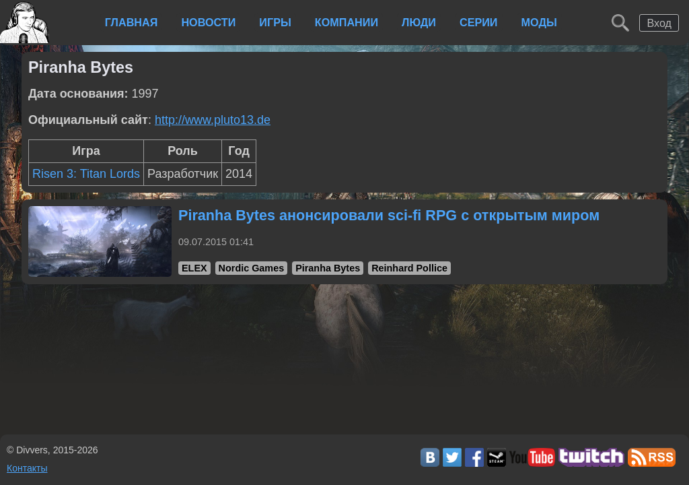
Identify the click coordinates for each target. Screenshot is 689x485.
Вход (659, 23)
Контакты (27, 468)
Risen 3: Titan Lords (86, 174)
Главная (131, 22)
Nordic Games (252, 268)
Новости (208, 22)
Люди (419, 22)
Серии (479, 22)
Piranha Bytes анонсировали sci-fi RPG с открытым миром (389, 215)
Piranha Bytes (327, 268)
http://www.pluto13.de (212, 120)
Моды (539, 22)
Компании (346, 22)
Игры (275, 22)
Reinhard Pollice (409, 268)
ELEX (194, 268)
